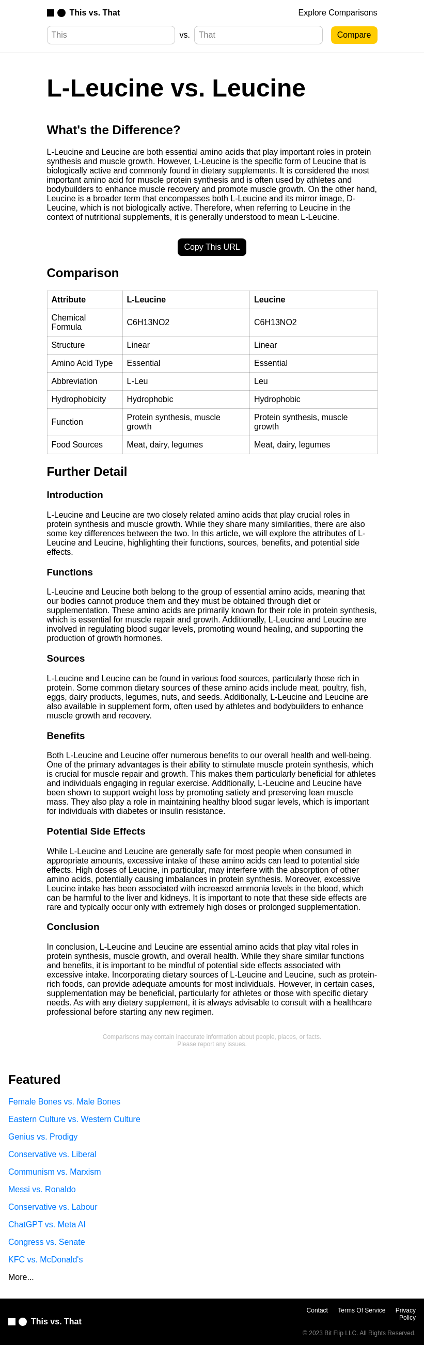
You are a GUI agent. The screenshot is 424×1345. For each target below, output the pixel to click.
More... (21, 1277)
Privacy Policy (406, 1314)
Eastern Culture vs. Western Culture (74, 1119)
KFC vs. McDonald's (45, 1259)
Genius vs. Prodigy (42, 1136)
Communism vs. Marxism (54, 1171)
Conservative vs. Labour (53, 1207)
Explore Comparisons (338, 12)
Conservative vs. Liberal (52, 1154)
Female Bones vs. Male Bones (64, 1101)
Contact (317, 1310)
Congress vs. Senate (46, 1242)
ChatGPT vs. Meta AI (47, 1224)
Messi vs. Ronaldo (42, 1189)
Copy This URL (212, 247)
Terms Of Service (361, 1310)
